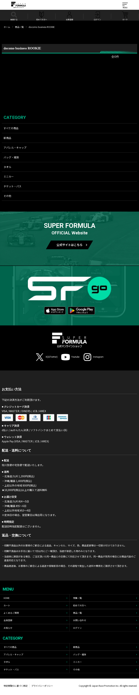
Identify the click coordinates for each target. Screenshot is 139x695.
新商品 (7, 138)
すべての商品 (11, 128)
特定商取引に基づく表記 (16, 685)
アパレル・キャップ (15, 147)
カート (7, 605)
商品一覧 (19, 26)
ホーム (7, 26)
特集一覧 (77, 597)
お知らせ (8, 627)
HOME (7, 597)
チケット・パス (12, 186)
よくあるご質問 (11, 612)
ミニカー (9, 176)
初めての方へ (79, 605)
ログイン (77, 627)
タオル (7, 167)
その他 (7, 196)
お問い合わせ (79, 620)
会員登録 (8, 620)
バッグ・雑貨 (11, 157)
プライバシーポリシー (42, 685)
